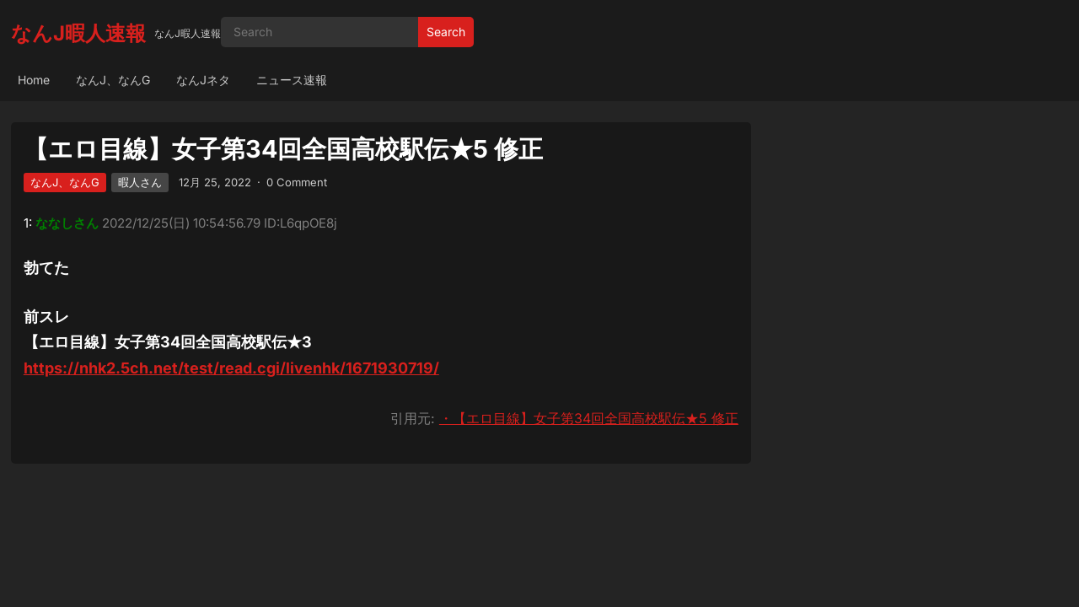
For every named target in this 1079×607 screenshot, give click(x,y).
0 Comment (296, 182)
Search (446, 31)
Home (34, 80)
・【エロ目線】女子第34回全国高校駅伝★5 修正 (588, 418)
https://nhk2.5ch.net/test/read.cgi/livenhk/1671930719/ (231, 368)
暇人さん (140, 182)
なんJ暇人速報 (78, 33)
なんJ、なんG (113, 80)
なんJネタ (203, 80)
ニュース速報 (291, 80)
